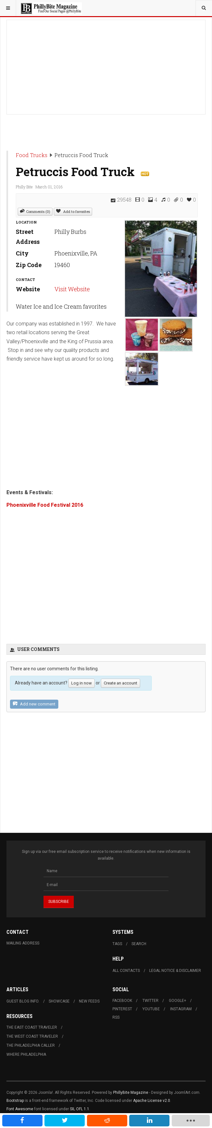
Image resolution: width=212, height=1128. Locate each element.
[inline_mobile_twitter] (64, 1120)
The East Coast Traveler (31, 1027)
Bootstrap (15, 1100)
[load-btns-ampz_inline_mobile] (191, 1120)
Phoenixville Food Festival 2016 (44, 505)
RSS (116, 1017)
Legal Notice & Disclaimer (175, 970)
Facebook (122, 1000)
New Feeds (89, 1001)
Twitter (150, 1000)
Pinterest (122, 1009)
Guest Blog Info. (22, 1001)
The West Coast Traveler (32, 1036)
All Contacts (126, 970)
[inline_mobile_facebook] (22, 1120)
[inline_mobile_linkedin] (149, 1120)
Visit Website (72, 289)
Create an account (120, 683)
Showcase (59, 1001)
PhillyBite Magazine (130, 1092)
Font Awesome (19, 1109)
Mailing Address (22, 943)
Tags (117, 944)
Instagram (181, 1009)
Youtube (151, 1009)
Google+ (177, 1000)
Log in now (81, 683)
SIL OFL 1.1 (79, 1109)
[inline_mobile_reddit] (107, 1120)
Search (138, 944)
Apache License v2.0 (151, 1100)
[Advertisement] (106, 65)
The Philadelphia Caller (30, 1045)
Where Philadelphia (26, 1054)
